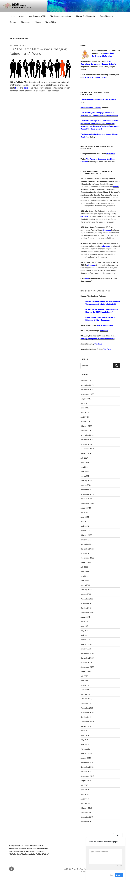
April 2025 (85, 417)
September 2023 (87, 503)
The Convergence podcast (60, 16)
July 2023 (84, 512)
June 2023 (85, 517)
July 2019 (84, 731)
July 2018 (84, 785)
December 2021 (87, 599)
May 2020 (85, 685)
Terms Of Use (50, 22)
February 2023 (86, 535)
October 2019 (86, 717)
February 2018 (86, 808)
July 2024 (84, 458)
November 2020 (87, 658)
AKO (66, 869)
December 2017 (87, 817)
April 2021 (84, 635)
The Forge (107, 349)
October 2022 (86, 553)
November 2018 (87, 767)
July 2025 (84, 403)
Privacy (37, 22)
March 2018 (85, 803)
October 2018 (86, 772)
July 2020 (84, 676)
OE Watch (110, 154)
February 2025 (86, 426)
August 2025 (86, 399)
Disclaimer (25, 22)
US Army (72, 869)
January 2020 (86, 703)
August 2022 (86, 562)
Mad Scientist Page (105, 325)
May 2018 (84, 794)
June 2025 (85, 408)
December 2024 (87, 435)
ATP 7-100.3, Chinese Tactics (94, 77)
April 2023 (85, 526)
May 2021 (84, 631)
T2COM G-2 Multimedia (85, 16)
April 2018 (85, 799)
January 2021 (86, 649)
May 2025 (85, 412)
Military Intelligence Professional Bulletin (97, 339)
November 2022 (87, 549)
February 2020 (86, 699)
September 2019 (87, 721)
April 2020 (85, 690)
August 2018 (86, 781)
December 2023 (87, 490)
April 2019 (85, 744)
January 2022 (86, 594)
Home (12, 16)
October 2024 (86, 444)
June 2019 (85, 735)
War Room (104, 331)
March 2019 (85, 749)
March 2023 (85, 531)
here (17, 88)
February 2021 (86, 644)
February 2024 (86, 481)
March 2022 (85, 585)
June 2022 (85, 572)
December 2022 (87, 544)
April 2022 (85, 581)
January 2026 (86, 381)
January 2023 (86, 540)
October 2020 (86, 662)
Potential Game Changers (91, 107)
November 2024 (87, 440)
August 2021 (86, 617)
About (21, 16)
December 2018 (87, 762)
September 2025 (87, 394)
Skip (111, 875)
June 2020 (85, 681)
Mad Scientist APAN (37, 16)
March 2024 (85, 476)
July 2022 (84, 567)
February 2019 (86, 753)
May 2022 (84, 576)
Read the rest (53, 91)
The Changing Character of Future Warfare (98, 99)
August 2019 (86, 726)
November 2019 (87, 712)
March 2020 (85, 694)
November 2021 (87, 603)
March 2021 (85, 640)
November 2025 (87, 390)
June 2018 (85, 790)
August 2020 (86, 671)
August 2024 (86, 453)
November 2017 (87, 822)
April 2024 (85, 471)
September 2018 (87, 776)
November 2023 (87, 494)
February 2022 (86, 590)
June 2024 (85, 462)
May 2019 (84, 740)
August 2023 (86, 508)
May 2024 (85, 467)
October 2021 (86, 608)
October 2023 (86, 499)
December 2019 (87, 708)
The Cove (98, 344)
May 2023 (85, 521)
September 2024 (87, 449)
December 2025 (87, 385)
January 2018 (86, 812)
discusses (84, 216)
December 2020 (87, 653)
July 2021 (84, 622)
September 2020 (87, 667)
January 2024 (86, 485)
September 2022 (87, 558)
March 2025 (85, 421)
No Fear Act (81, 869)
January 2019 (86, 758)
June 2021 (85, 626)
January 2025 (86, 430)
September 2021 (87, 612)
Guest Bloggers (106, 16)
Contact (13, 22)
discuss (116, 187)
